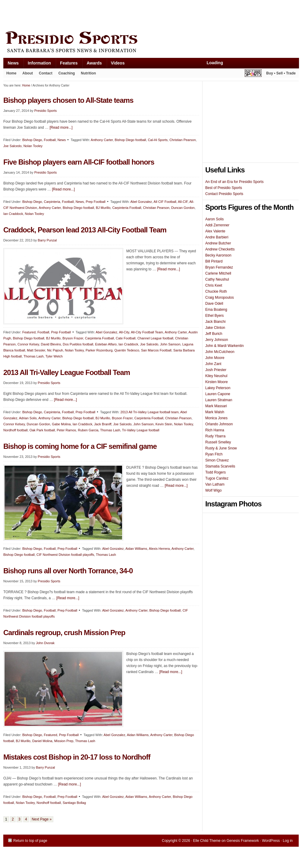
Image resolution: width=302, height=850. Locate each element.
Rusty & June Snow (221, 448)
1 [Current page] (6, 819)
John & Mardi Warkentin (224, 346)
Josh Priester (215, 370)
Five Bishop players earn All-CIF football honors (78, 162)
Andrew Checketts (219, 249)
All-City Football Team (147, 332)
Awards (92, 64)
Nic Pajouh (55, 350)
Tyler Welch (54, 356)
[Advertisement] (113, 14)
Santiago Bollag (74, 802)
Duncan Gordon (183, 207)
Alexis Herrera (159, 548)
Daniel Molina (42, 741)
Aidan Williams (136, 548)
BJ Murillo (103, 207)
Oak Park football (42, 430)
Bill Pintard (213, 261)
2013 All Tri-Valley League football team (150, 412)
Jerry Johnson (216, 340)
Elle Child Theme (207, 841)
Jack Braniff (102, 424)
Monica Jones (216, 418)
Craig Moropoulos (219, 297)
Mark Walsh (214, 412)
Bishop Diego (32, 140)
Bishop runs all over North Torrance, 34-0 (68, 571)
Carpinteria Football (126, 207)
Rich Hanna (214, 430)
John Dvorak (45, 643)
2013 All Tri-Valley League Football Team (66, 372)
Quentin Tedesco (126, 350)
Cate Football (125, 338)
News (11, 64)
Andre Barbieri (216, 237)
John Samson (170, 344)
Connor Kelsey (28, 344)
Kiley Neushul (216, 376)
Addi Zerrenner (217, 225)
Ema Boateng (216, 309)
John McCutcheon (219, 352)
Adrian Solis (28, 418)
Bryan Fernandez (219, 267)
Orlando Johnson (219, 424)
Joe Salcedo (12, 146)
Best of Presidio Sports (223, 188)
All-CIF (182, 201)
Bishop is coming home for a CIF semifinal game (80, 446)
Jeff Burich (213, 334)
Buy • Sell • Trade (281, 73)
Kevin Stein (164, 424)
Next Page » (42, 819)
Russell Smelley (218, 442)
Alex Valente (215, 231)
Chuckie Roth (216, 291)
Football (50, 140)
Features (66, 64)
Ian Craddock (13, 214)
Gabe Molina (61, 424)
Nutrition (88, 73)
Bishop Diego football (130, 140)
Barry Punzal (47, 240)
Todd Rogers (215, 472)
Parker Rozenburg (99, 350)
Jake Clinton (215, 328)
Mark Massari (216, 406)
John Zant (213, 364)
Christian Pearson (182, 140)
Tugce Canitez (216, 478)
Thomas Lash (34, 356)
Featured (29, 332)
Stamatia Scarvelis (220, 466)
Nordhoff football (15, 430)
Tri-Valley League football (140, 430)
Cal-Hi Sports (158, 140)
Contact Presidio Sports (224, 194)
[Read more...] (60, 127)
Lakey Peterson (217, 388)
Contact (45, 73)
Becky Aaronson (218, 255)
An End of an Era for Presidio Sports (234, 182)
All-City (124, 332)
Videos (118, 63)
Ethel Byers (214, 315)
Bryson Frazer (72, 338)
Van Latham (215, 484)
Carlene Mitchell (218, 273)
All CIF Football (165, 201)
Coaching (66, 73)
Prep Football (95, 201)
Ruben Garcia (88, 430)
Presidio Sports (151, 43)
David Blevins (51, 344)
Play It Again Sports (253, 74)
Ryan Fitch (213, 454)
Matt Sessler (36, 350)
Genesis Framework (243, 841)
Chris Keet (213, 285)
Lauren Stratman (218, 400)
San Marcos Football (156, 350)
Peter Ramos (66, 430)
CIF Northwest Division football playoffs (65, 554)
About (26, 74)
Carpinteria (52, 201)
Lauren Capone (217, 394)
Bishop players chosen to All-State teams (68, 100)
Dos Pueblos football (78, 344)
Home (11, 73)
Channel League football (155, 338)
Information (37, 64)
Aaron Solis (214, 219)
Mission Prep (64, 741)
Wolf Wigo (213, 490)
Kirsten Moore (216, 382)
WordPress (271, 841)
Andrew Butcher (218, 243)
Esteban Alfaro (106, 344)
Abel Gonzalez (141, 201)
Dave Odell (214, 303)
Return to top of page (30, 841)
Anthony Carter (102, 140)
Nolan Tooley (33, 146)
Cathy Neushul (217, 279)
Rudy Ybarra (215, 436)
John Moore (214, 358)
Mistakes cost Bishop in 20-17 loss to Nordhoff (76, 757)
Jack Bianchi (215, 322)
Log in (288, 841)
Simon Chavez (217, 460)
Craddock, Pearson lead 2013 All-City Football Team (84, 230)
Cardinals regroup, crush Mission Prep (64, 632)
